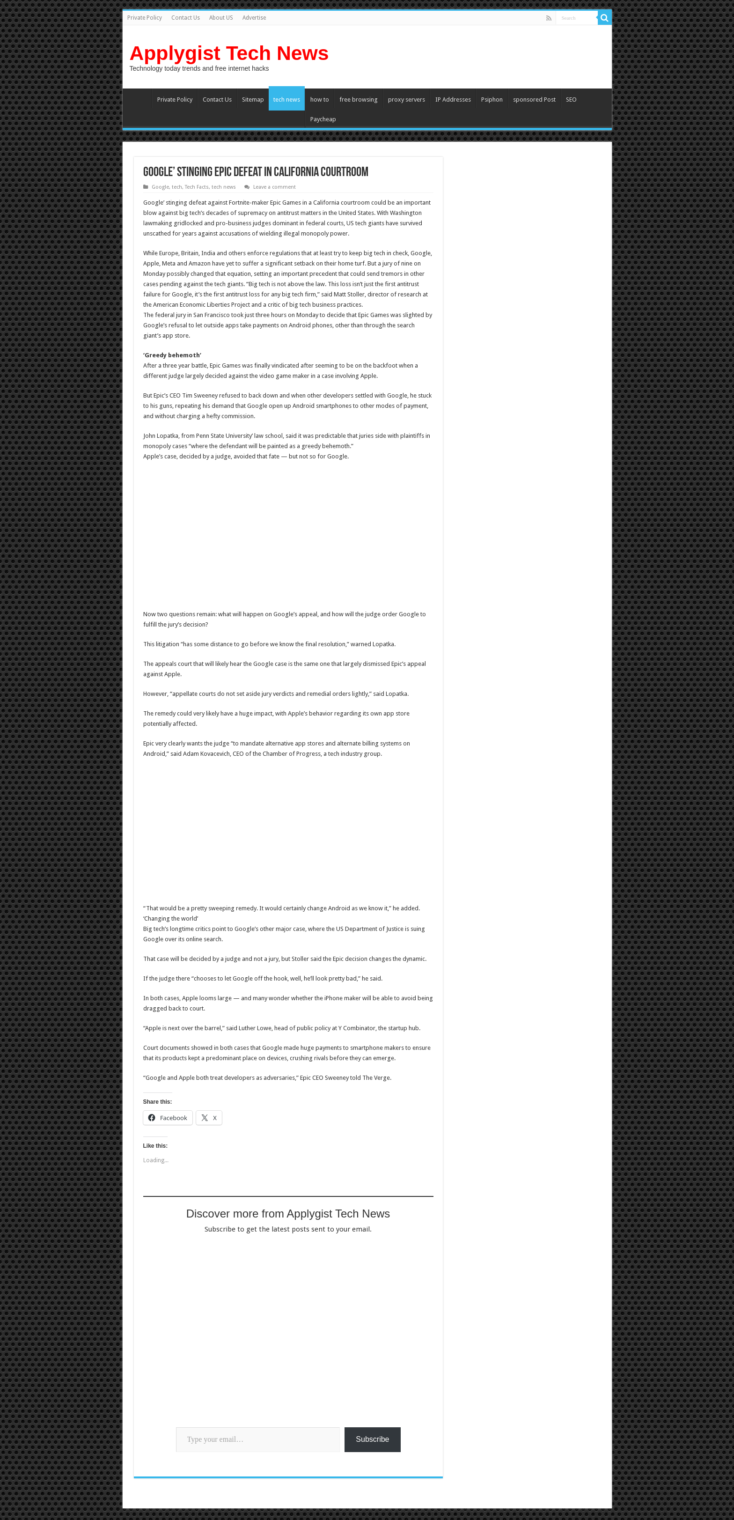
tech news (286, 99)
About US (221, 18)
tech (177, 187)
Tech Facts (197, 187)
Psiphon (492, 99)
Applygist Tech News (229, 53)
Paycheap (323, 119)
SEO (571, 99)
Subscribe (372, 1439)
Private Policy (144, 18)
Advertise (254, 18)
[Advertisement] (222, 536)
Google (160, 187)
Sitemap (253, 99)
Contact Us (185, 18)
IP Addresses (453, 99)
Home (139, 98)
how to (319, 99)
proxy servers (406, 99)
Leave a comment (274, 187)
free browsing (358, 99)
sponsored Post (534, 99)
